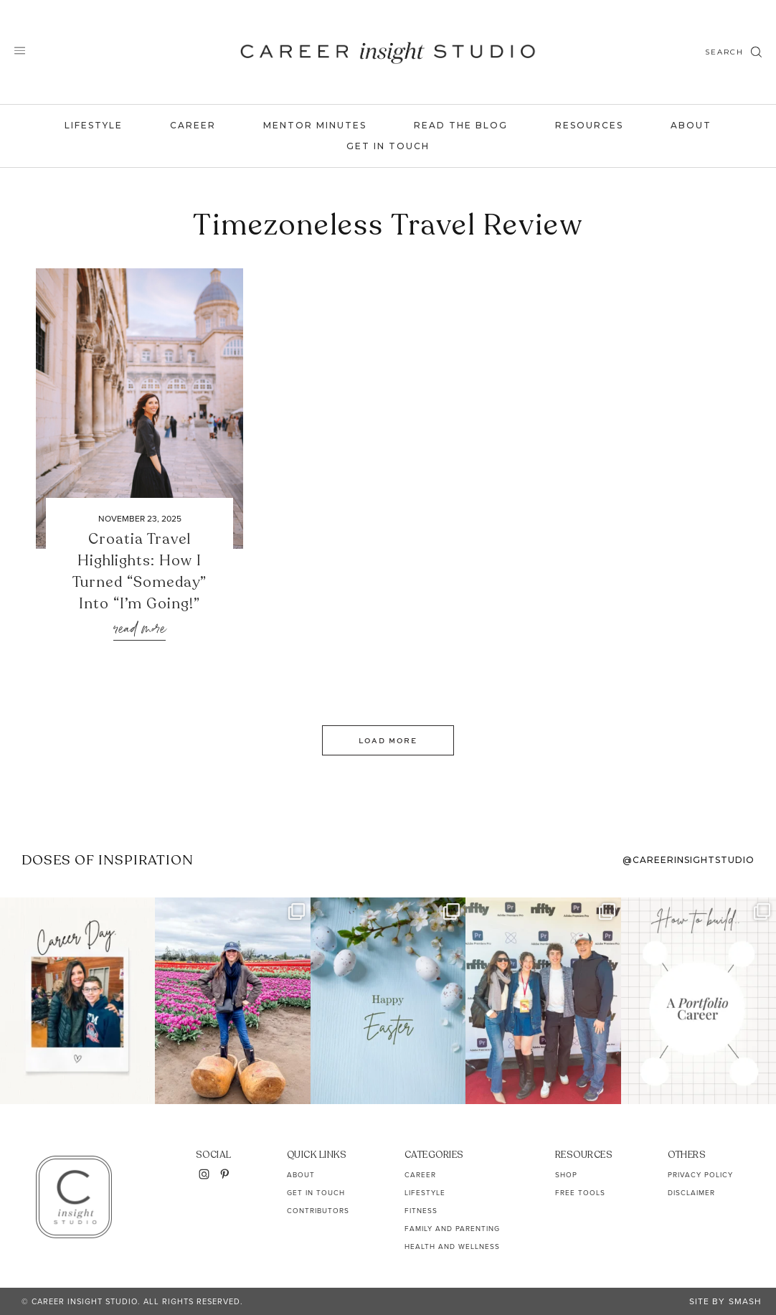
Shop (566, 1174)
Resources (589, 125)
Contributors (318, 1210)
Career (193, 125)
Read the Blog (461, 125)
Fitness (420, 1210)
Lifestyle (94, 125)
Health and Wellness (452, 1246)
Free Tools (580, 1192)
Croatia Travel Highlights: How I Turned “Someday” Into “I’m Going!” (139, 571)
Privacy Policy (700, 1174)
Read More (139, 629)
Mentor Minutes (314, 125)
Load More (388, 740)
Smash (745, 1301)
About (691, 125)
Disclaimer (691, 1192)
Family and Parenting (452, 1228)
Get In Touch (388, 146)
